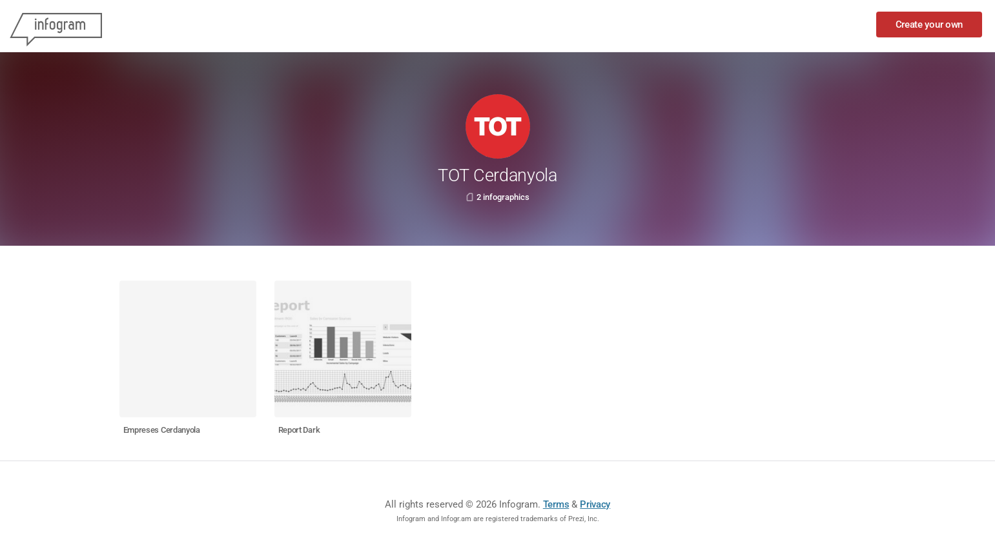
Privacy (595, 504)
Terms (556, 504)
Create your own (929, 24)
